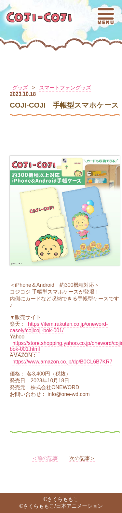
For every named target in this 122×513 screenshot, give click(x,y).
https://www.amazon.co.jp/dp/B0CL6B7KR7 (62, 361)
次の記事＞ (82, 458)
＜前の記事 (45, 458)
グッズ (20, 87)
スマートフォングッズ (65, 87)
